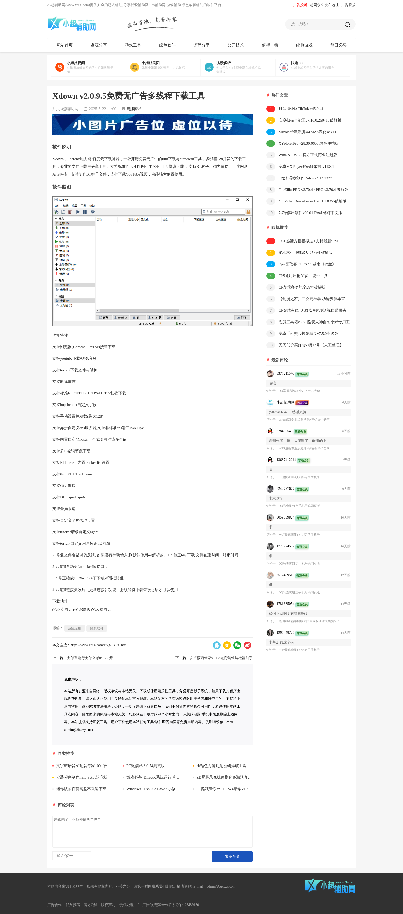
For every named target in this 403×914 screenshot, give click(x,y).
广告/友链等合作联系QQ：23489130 (170, 905)
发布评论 (232, 856)
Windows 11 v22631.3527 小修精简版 (153, 789)
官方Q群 (90, 905)
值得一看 (270, 45)
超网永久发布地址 (324, 5)
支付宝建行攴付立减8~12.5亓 (90, 658)
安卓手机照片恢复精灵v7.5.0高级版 (302, 333)
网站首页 (64, 45)
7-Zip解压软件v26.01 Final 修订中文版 (304, 213)
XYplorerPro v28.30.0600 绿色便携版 (302, 143)
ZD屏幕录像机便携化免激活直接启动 (223, 777)
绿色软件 (167, 45)
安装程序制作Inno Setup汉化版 (80, 777)
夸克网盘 (62, 609)
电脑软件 (135, 109)
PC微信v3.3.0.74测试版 (144, 766)
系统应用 (74, 628)
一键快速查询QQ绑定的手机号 (299, 477)
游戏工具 (133, 45)
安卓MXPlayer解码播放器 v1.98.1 (300, 166)
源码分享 (201, 45)
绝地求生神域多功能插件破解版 (299, 253)
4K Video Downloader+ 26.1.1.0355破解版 (306, 201)
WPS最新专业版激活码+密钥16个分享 (304, 419)
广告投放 (348, 5)
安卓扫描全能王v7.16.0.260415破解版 (303, 120)
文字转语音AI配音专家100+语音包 (82, 766)
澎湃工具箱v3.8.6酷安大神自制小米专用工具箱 (308, 322)
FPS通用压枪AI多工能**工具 (297, 276)
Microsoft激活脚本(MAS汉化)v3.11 (301, 132)
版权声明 (108, 905)
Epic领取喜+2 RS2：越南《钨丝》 (301, 264)
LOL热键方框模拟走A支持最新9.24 (302, 241)
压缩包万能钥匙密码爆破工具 (219, 766)
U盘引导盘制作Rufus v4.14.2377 (299, 178)
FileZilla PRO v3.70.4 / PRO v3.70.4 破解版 (307, 190)
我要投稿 (73, 905)
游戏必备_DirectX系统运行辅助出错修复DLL (153, 777)
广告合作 (54, 905)
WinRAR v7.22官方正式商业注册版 (301, 155)
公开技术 (235, 45)
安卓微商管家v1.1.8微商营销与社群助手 (221, 658)
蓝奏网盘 (101, 609)
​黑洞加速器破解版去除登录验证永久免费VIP (309, 621)
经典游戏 (304, 45)
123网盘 (82, 609)
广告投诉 (300, 5)
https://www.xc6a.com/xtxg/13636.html (99, 645)
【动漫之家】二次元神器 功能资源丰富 (305, 299)
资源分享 (98, 45)
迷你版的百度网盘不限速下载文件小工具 (82, 789)
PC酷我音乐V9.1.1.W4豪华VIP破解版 (223, 789)
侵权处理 (126, 905)
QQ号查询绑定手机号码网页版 (299, 506)
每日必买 (338, 45)
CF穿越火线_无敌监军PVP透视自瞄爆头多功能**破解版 (306, 310)
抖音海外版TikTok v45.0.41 (294, 109)
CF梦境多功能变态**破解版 (296, 287)
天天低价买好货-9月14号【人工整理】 (304, 345)
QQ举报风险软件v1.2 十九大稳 (299, 391)
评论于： (272, 391)
